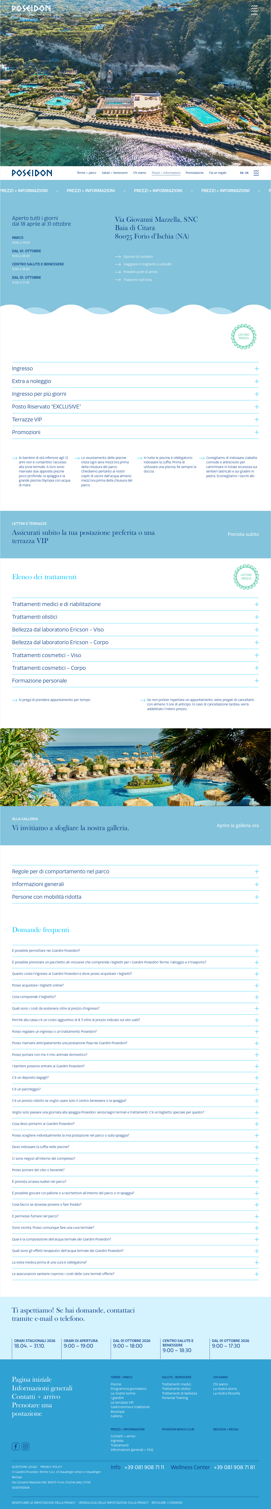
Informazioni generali (42, 1388)
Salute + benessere (115, 173)
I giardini (117, 1398)
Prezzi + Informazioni (166, 173)
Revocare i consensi (167, 1503)
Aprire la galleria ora (238, 825)
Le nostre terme (123, 1393)
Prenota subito (243, 534)
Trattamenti (120, 1445)
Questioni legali (24, 1467)
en (241, 173)
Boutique (118, 1412)
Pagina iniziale (32, 1379)
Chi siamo (139, 173)
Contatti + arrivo (36, 1396)
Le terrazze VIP (122, 1402)
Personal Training (175, 1398)
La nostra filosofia (226, 1393)
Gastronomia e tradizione (130, 1407)
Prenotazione (195, 173)
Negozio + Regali (226, 1429)
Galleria (116, 1416)
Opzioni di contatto (138, 257)
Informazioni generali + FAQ (132, 1450)
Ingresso (117, 1441)
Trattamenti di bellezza (179, 1393)
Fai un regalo (218, 173)
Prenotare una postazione (32, 1409)
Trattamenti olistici (176, 1389)
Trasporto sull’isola (137, 280)
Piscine (116, 1384)
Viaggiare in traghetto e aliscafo (147, 264)
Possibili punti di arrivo (140, 272)
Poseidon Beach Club (178, 1429)
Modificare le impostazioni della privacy (44, 1503)
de (247, 173)
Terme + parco (86, 173)
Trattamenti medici (176, 1384)
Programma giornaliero (129, 1389)
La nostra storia (225, 1389)
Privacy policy (51, 1467)
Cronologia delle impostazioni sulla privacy (114, 1503)
